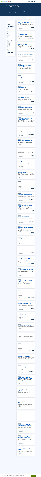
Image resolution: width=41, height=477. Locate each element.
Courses (9, 5)
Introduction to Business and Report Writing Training (25, 183)
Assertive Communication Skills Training (25, 140)
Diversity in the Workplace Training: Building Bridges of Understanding (25, 367)
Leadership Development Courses (10, 26)
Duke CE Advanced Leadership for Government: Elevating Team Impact (24, 413)
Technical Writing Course (22, 172)
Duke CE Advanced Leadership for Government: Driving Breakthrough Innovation (24, 437)
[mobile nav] (39, 1)
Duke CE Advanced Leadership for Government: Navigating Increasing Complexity (24, 389)
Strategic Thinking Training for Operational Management (25, 54)
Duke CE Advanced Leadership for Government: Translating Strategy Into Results (24, 402)
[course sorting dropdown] (30, 18)
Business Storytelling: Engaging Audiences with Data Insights (25, 108)
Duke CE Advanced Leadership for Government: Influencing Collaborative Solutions (24, 425)
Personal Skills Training (22, 87)
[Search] (12, 21)
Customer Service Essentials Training (24, 335)
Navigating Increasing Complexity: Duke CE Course (25, 228)
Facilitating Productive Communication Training (24, 304)
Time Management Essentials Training (24, 325)
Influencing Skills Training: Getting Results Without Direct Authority (25, 34)
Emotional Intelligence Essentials (23, 161)
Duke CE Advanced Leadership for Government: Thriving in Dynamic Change (25, 378)
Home (6, 5)
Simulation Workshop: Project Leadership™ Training (25, 206)
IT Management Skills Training (23, 151)
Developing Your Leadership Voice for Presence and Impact (24, 66)
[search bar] (10, 22)
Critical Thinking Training (22, 314)
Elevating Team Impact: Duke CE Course (25, 258)
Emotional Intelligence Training (23, 97)
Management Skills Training (22, 44)
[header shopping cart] (37, 1)
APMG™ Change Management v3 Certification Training (26, 23)
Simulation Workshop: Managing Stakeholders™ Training (23, 217)
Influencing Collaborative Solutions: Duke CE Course (25, 292)
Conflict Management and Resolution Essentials (24, 345)
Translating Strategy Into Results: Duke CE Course (25, 239)
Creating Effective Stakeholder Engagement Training (25, 270)
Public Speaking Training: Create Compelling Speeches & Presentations (25, 77)
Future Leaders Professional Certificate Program (24, 449)
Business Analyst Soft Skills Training (24, 356)
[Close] (40, 476)
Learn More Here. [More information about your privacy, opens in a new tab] (16, 476)
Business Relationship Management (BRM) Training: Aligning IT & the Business (25, 119)
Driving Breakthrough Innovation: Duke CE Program (25, 281)
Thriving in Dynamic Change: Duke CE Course (25, 248)
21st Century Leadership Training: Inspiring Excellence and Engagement (25, 195)
